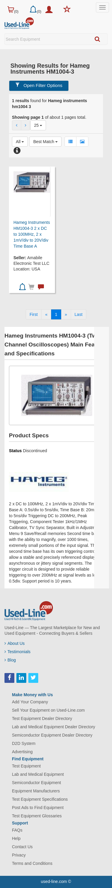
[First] (34, 314)
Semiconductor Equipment (36, 782)
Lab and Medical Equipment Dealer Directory (53, 726)
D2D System (24, 743)
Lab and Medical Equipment (38, 774)
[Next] (66, 314)
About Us (14, 643)
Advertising (22, 751)
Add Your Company (30, 701)
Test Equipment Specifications (40, 799)
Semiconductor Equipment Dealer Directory (52, 735)
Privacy (19, 855)
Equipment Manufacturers (36, 791)
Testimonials (17, 651)
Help (16, 838)
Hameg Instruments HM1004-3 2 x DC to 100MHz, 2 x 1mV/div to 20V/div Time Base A (31, 234)
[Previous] (46, 314)
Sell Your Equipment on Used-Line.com (48, 710)
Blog (10, 660)
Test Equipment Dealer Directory (42, 718)
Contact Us (22, 846)
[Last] (78, 314)
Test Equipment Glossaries (37, 815)
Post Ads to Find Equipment (38, 807)
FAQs (17, 830)
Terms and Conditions (32, 863)
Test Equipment (26, 766)
